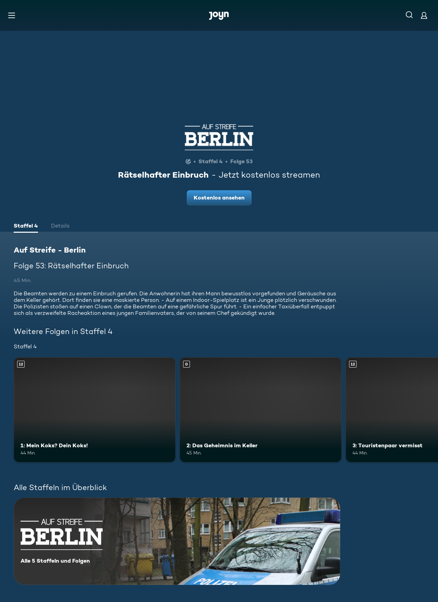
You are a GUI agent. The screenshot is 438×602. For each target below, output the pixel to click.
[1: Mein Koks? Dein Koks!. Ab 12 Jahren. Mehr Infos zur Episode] (95, 409)
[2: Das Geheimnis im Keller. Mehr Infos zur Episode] (261, 409)
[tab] (25, 226)
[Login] (424, 15)
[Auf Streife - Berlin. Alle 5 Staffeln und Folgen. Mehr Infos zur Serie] (177, 541)
